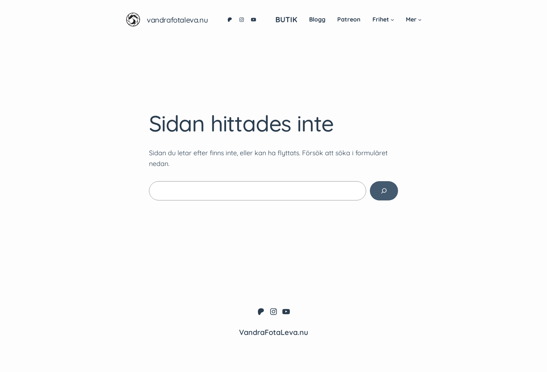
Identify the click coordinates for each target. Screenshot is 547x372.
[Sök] (384, 190)
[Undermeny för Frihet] (392, 19)
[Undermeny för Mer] (420, 19)
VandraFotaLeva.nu (177, 19)
